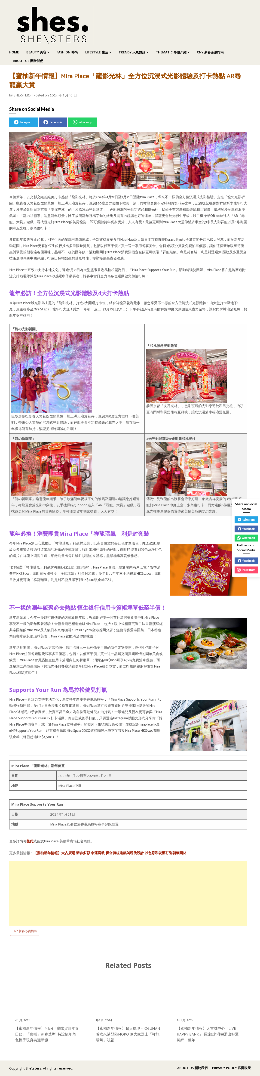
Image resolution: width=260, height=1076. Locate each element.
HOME (14, 52)
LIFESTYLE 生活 (96, 52)
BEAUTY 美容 (36, 52)
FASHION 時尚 (67, 52)
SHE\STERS (22, 95)
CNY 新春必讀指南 (210, 52)
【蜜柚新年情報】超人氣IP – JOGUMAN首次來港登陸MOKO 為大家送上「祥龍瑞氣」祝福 (128, 1034)
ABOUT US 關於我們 (28, 61)
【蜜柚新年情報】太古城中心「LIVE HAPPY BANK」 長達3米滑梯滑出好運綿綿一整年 (208, 1034)
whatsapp (82, 122)
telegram (23, 122)
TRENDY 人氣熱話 (132, 52)
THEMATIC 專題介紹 (171, 52)
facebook (52, 122)
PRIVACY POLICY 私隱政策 (231, 1068)
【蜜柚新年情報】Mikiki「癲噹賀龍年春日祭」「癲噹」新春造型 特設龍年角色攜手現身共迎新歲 (47, 1034)
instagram (246, 570)
